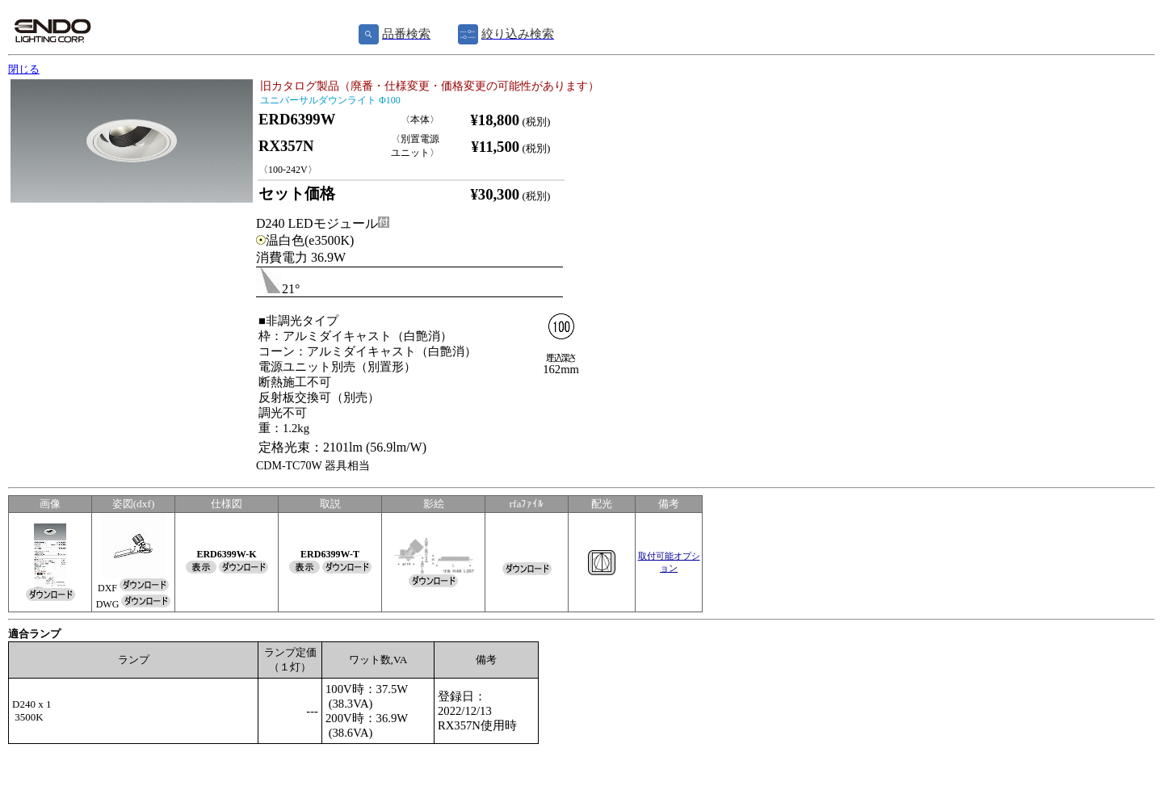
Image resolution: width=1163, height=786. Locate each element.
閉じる (24, 69)
